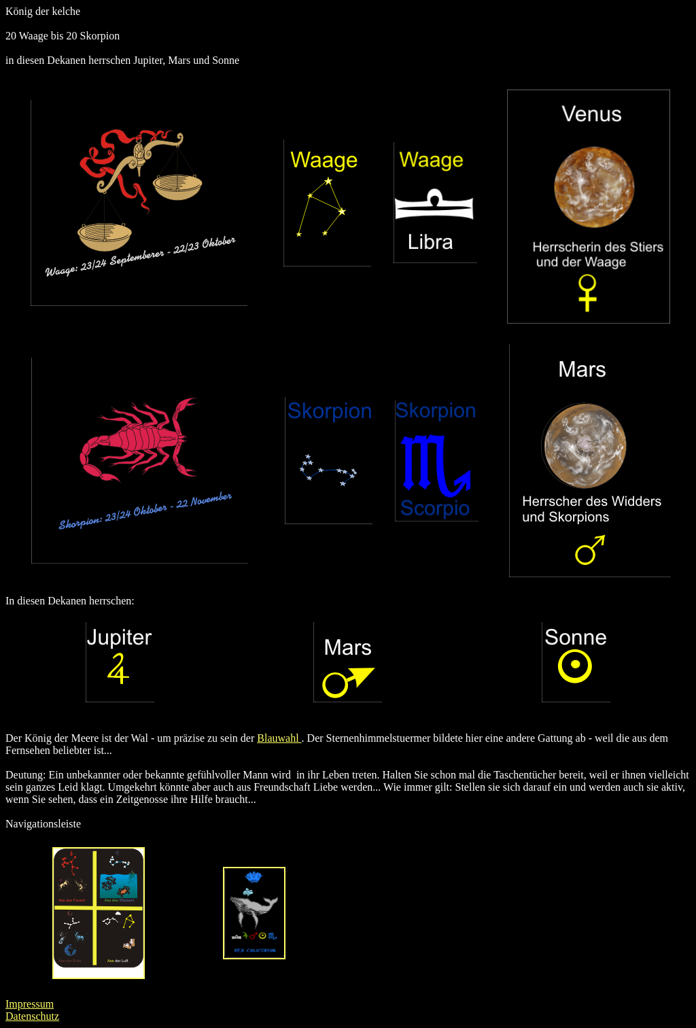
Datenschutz (32, 1016)
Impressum (29, 1004)
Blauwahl (279, 738)
